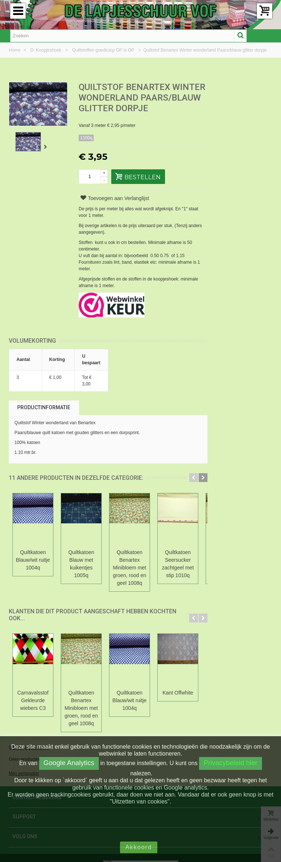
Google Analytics (69, 763)
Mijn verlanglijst (230, 113)
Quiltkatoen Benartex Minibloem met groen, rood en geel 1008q (129, 578)
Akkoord (138, 847)
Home (15, 50)
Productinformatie (43, 418)
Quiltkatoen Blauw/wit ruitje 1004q (33, 570)
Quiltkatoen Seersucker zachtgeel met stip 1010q (178, 574)
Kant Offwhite (177, 703)
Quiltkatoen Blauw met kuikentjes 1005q (81, 574)
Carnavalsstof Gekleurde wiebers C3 (33, 711)
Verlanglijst (235, 87)
